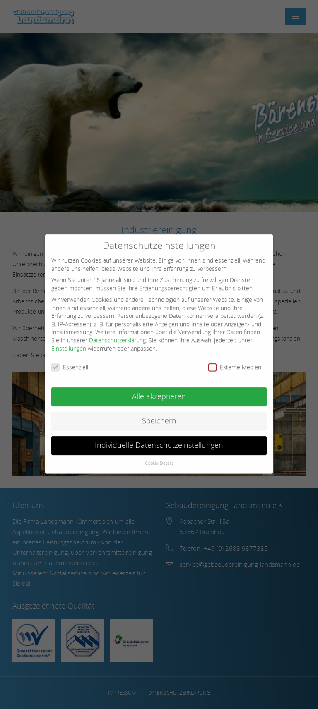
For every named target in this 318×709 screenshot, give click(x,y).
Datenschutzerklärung (117, 335)
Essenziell (69, 362)
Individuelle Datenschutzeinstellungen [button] (159, 440)
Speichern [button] (159, 415)
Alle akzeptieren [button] (159, 391)
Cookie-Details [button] (159, 458)
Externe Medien (234, 362)
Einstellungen (68, 343)
